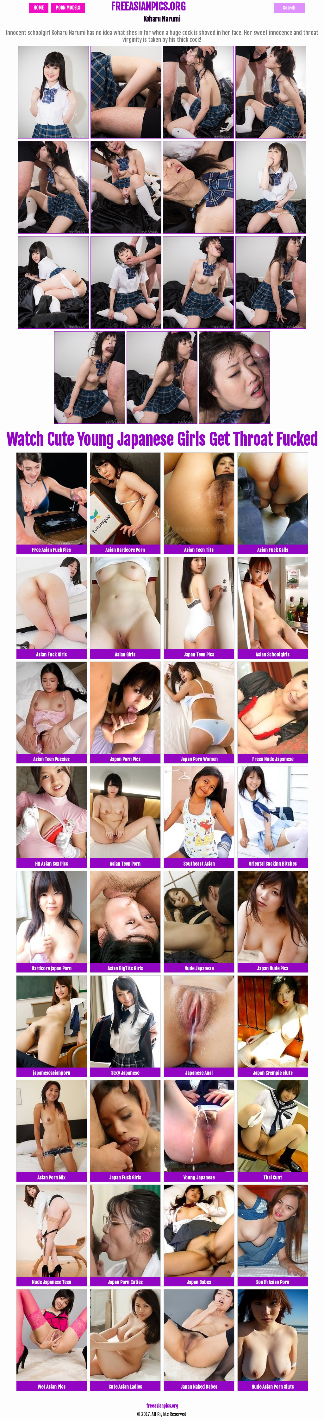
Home (39, 7)
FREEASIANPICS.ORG (148, 7)
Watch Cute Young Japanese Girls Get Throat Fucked (162, 439)
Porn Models (68, 7)
